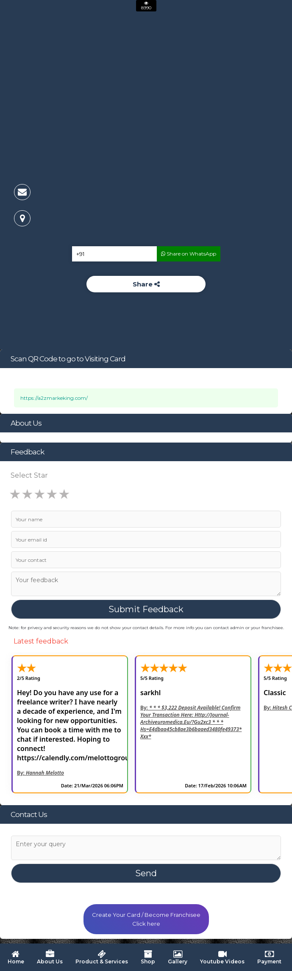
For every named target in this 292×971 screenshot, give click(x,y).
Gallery (177, 957)
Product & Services (101, 957)
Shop (148, 957)
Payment (269, 957)
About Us (50, 957)
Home (15, 957)
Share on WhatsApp (188, 253)
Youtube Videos (222, 957)
